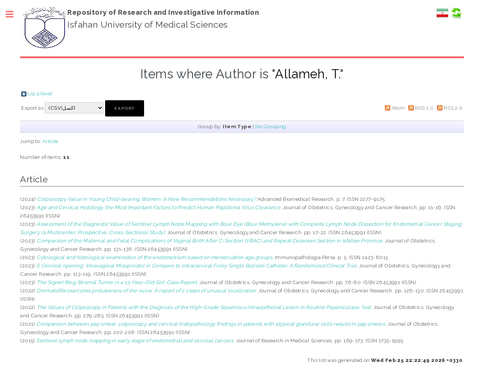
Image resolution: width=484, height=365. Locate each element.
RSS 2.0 (453, 108)
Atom (398, 108)
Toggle (13, 14)
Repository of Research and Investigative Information (163, 12)
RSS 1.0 (424, 108)
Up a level (40, 93)
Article (50, 141)
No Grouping (270, 126)
